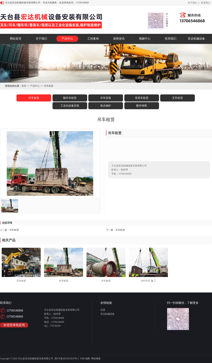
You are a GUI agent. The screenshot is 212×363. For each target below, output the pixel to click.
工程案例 (93, 38)
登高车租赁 (141, 97)
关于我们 (192, 3)
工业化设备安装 (69, 105)
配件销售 (141, 105)
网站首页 (15, 38)
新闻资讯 (119, 38)
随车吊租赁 (70, 97)
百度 (102, 310)
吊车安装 (105, 97)
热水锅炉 (105, 105)
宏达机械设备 (196, 38)
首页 (24, 86)
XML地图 (85, 358)
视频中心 (144, 38)
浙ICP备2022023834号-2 (66, 358)
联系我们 (205, 3)
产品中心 (67, 38)
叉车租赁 (177, 97)
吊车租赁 (48, 86)
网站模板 (96, 358)
